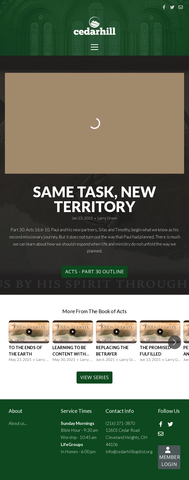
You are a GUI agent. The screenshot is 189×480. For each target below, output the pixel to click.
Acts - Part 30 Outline (94, 271)
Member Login (169, 458)
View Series (94, 377)
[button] (174, 342)
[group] (29, 342)
